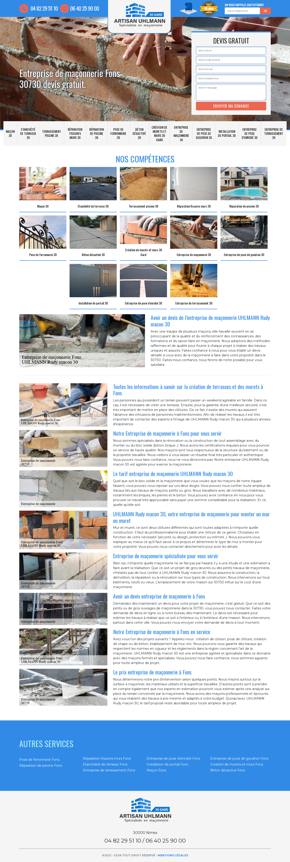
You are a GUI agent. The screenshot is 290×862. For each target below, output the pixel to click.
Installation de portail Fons (167, 764)
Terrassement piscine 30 (51, 133)
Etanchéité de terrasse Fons (105, 764)
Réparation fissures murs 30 (75, 133)
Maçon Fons (156, 770)
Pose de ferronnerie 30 (118, 133)
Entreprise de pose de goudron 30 (204, 133)
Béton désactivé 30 (139, 133)
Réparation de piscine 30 (96, 133)
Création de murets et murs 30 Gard (159, 133)
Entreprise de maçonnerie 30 (181, 133)
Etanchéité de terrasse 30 (28, 133)
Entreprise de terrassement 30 (273, 133)
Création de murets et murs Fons (236, 764)
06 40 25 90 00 (79, 8)
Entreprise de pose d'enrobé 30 (249, 133)
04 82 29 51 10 (38, 8)
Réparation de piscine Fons (40, 765)
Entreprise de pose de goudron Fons (239, 758)
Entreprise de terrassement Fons (109, 770)
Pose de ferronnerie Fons (39, 760)
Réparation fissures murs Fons (107, 758)
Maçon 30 (10, 133)
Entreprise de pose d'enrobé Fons (173, 758)
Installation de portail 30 (227, 133)
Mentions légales (173, 855)
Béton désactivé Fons (227, 770)
